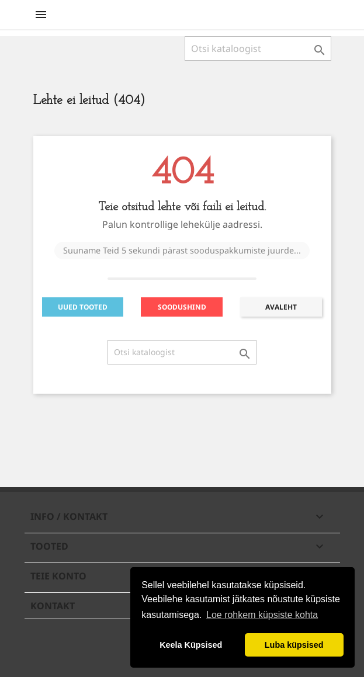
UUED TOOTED (83, 307)
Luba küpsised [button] (294, 645)
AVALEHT (281, 307)
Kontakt (52, 605)
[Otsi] (258, 48)
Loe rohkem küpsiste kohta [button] (262, 615)
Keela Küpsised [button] (191, 645)
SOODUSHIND (182, 307)
